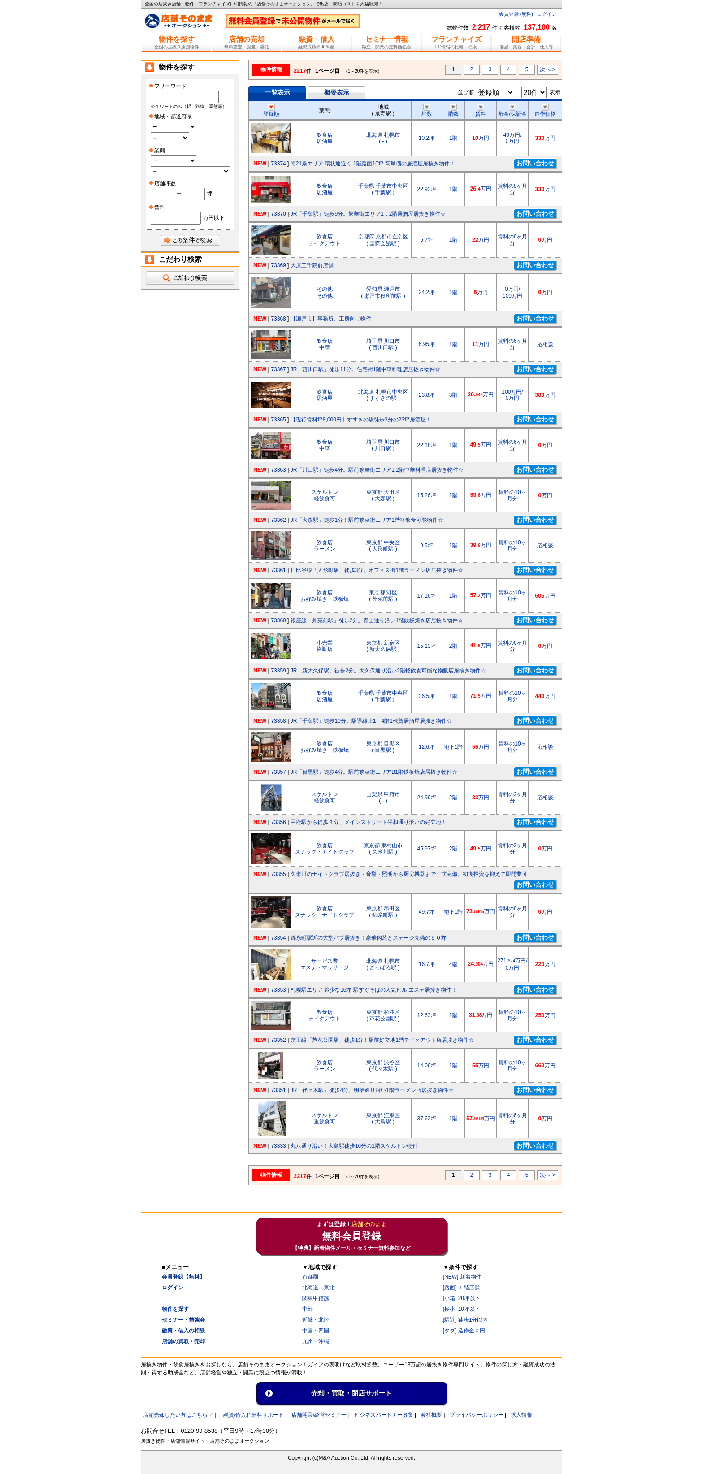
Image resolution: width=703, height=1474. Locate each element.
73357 (278, 772)
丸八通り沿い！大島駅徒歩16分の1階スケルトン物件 (354, 1146)
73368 (278, 319)
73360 (278, 620)
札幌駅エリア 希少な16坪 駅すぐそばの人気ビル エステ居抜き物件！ (374, 990)
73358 (278, 721)
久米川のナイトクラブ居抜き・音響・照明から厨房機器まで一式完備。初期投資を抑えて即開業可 (409, 874)
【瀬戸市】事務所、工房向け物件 (331, 319)
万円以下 (214, 218)
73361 (278, 570)
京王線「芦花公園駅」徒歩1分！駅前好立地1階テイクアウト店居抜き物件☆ (382, 1040)
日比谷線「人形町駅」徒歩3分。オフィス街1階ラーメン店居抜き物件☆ (377, 570)
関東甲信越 (315, 1298)
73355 (278, 874)
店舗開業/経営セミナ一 (319, 1415)
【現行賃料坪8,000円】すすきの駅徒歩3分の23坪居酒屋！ (361, 419)
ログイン (547, 14)
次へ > (547, 69)
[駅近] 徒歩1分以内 (465, 1320)
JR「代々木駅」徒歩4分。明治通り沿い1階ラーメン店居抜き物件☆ (372, 1090)
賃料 (480, 110)
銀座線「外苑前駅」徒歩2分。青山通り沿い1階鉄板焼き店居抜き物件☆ (377, 620)
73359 (278, 671)
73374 (278, 163)
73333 (278, 1146)
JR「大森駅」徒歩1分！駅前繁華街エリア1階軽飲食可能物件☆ (367, 520)
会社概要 (431, 1415)
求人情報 (521, 1415)
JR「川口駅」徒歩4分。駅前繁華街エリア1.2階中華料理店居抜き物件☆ (377, 470)
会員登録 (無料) (516, 14)
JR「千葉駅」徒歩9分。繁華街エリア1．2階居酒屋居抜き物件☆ (368, 214)
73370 (278, 214)
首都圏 (310, 1277)
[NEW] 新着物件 (462, 1277)
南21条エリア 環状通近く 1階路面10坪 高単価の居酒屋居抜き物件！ (373, 163)
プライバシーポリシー (476, 1415)
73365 (278, 419)
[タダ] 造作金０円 (464, 1330)
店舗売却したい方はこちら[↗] (179, 1415)
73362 (278, 520)
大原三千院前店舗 (312, 265)
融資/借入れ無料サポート (253, 1415)
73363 (278, 470)
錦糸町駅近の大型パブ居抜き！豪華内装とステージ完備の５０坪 (369, 938)
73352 (278, 1040)
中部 (307, 1309)
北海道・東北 (318, 1287)
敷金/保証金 (512, 110)
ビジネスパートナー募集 (383, 1415)
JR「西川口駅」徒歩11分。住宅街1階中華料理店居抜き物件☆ (366, 369)
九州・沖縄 (315, 1341)
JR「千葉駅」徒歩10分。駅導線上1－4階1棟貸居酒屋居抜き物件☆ (371, 721)
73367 (278, 369)
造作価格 (545, 110)
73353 (278, 990)
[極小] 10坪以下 (461, 1309)
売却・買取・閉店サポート (351, 1393)
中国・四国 (315, 1330)
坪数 (426, 110)
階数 (453, 110)
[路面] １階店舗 (461, 1287)
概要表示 (336, 92)
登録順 (271, 110)
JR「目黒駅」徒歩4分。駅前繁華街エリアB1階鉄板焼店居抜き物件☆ (374, 772)
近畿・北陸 (315, 1320)
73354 (278, 938)
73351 (278, 1090)
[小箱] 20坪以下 (461, 1298)
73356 (278, 822)
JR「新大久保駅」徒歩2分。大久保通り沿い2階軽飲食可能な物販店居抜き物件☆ (388, 671)
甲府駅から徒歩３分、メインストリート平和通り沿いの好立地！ (369, 822)
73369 (278, 265)
